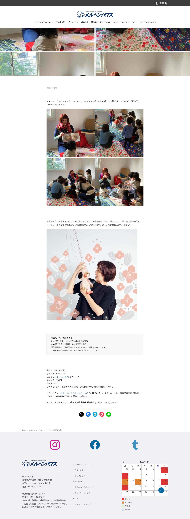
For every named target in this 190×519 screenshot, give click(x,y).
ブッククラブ (73, 22)
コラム (134, 22)
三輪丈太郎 (60, 22)
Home (24, 430)
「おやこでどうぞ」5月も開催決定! (50, 430)
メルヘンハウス (61, 377)
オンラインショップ (148, 22)
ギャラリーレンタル (121, 22)
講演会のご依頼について (100, 22)
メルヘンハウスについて (43, 22)
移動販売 (84, 22)
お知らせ (32, 430)
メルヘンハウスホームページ (73, 393)
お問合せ (162, 3)
